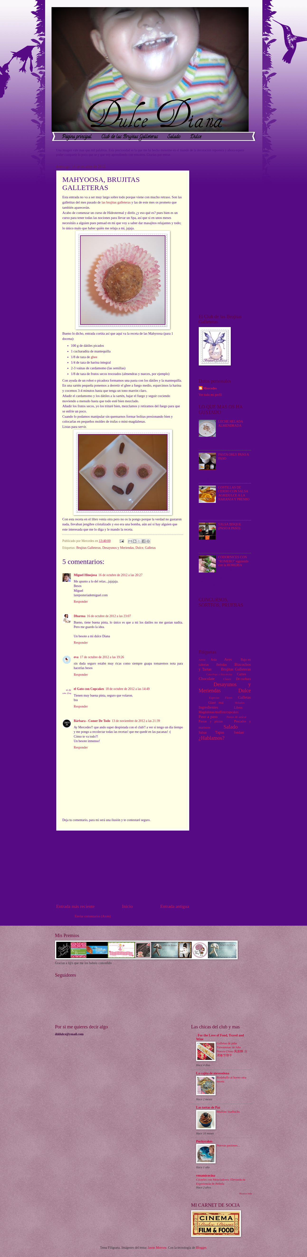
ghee (94, 357)
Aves (228, 659)
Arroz (202, 659)
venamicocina (205, 1175)
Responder (81, 601)
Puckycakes (204, 1141)
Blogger (201, 1247)
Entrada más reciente (75, 906)
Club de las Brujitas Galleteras (129, 137)
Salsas (203, 732)
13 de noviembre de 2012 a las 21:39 (136, 721)
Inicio (127, 906)
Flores (228, 697)
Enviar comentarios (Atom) (93, 916)
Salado (173, 137)
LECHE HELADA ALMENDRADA (230, 423)
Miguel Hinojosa (85, 575)
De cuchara (243, 679)
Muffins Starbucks (228, 1111)
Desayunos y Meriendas (118, 548)
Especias (214, 697)
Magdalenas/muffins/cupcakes (219, 712)
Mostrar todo (245, 1193)
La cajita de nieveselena (212, 1073)
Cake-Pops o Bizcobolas (219, 674)
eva (76, 657)
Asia (214, 659)
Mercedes (210, 388)
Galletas (150, 548)
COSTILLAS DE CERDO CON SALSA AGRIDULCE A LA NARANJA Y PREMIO (234, 493)
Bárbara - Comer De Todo (92, 721)
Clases (227, 679)
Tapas (219, 732)
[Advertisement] (122, 867)
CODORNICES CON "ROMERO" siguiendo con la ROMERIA (233, 561)
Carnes (241, 674)
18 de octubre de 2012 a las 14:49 (127, 689)
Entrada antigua (174, 906)
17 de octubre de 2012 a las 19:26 (102, 657)
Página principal (76, 137)
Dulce (195, 137)
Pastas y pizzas (211, 721)
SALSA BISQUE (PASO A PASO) (229, 526)
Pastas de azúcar (236, 717)
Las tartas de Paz (208, 1107)
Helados (240, 702)
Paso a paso (208, 716)
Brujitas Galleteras (88, 548)
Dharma (79, 616)
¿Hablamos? (212, 738)
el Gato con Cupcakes (89, 689)
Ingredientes (208, 707)
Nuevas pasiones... (228, 1145)
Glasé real (215, 702)
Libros (238, 707)
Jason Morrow (157, 1247)
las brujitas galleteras (116, 202)
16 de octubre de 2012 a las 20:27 (120, 575)
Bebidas (221, 664)
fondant (239, 732)
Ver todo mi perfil (210, 395)
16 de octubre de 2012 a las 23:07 (109, 616)
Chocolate (207, 678)
